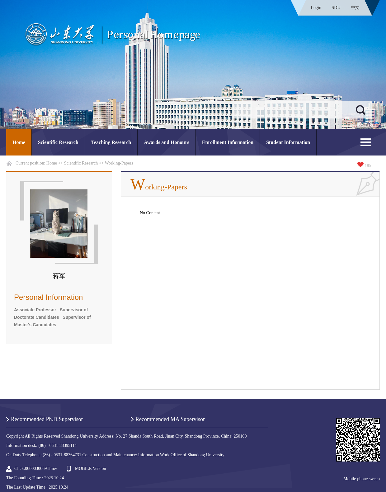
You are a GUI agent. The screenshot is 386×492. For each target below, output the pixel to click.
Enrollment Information (227, 142)
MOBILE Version (90, 468)
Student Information (288, 142)
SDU (336, 7)
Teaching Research (111, 142)
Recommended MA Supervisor (170, 419)
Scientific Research (58, 142)
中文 (355, 7)
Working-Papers (119, 163)
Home (18, 142)
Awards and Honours (166, 142)
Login (316, 7)
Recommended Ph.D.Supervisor (47, 419)
